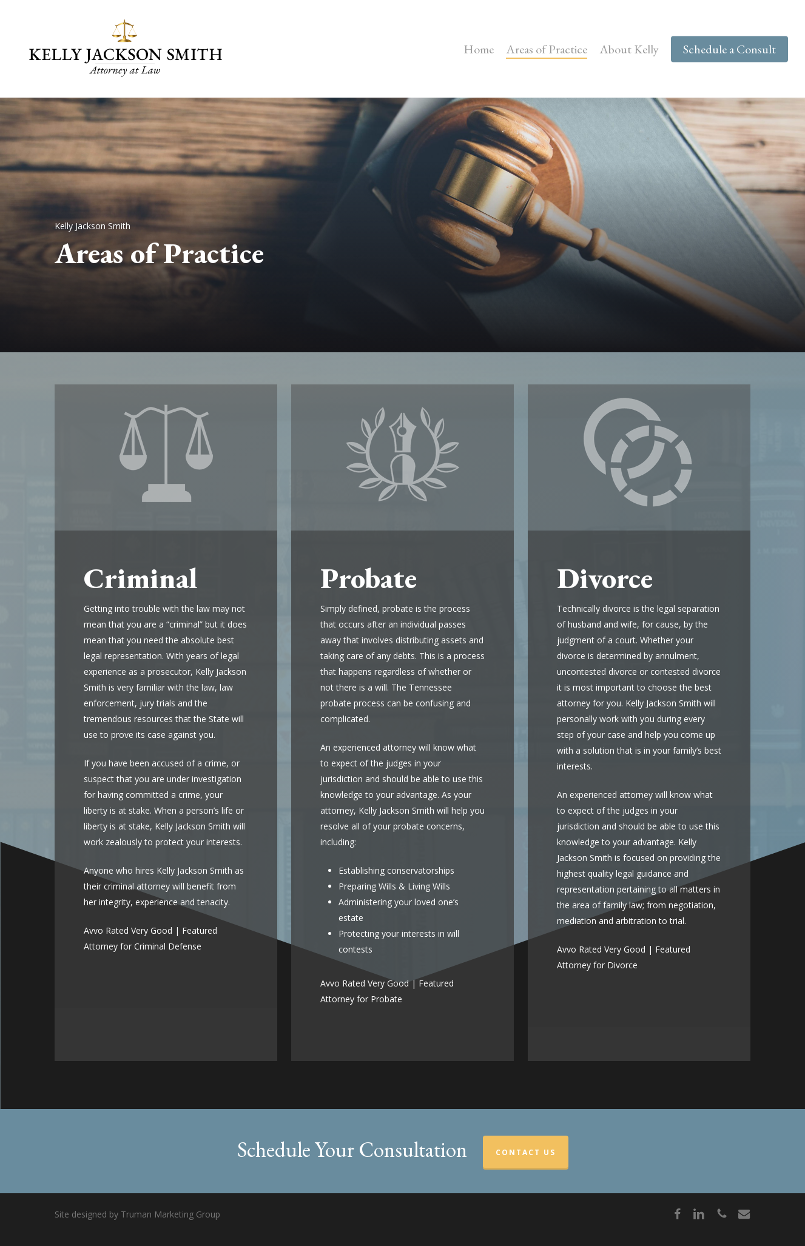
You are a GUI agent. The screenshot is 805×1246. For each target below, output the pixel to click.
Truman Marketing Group (170, 1214)
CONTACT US (526, 1152)
